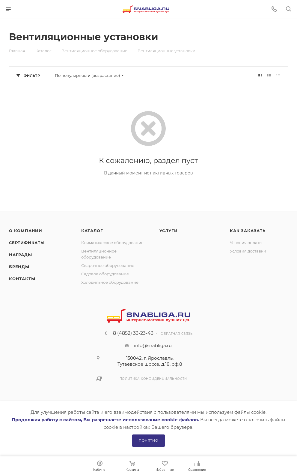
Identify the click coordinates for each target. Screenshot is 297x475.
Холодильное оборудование (109, 282)
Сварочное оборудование (107, 265)
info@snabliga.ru (153, 345)
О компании (25, 230)
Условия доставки (248, 251)
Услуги (168, 230)
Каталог (92, 230)
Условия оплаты (246, 242)
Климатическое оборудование (112, 242)
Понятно (148, 440)
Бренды (19, 266)
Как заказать (248, 230)
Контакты (22, 278)
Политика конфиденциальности (153, 379)
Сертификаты (27, 242)
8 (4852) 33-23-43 (133, 333)
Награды (20, 254)
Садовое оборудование (105, 273)
